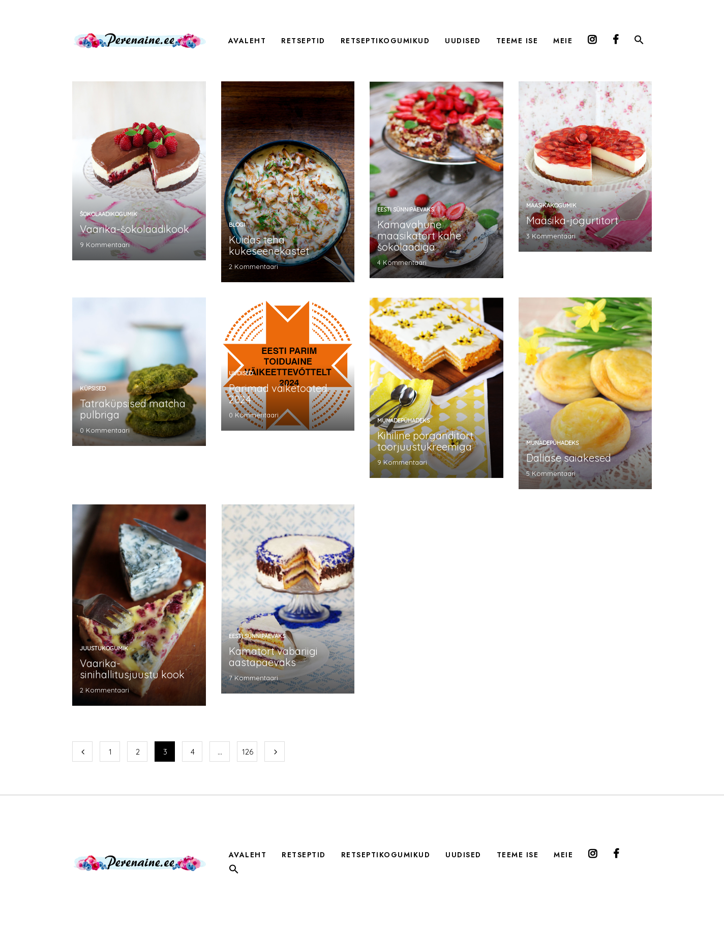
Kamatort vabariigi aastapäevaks (273, 657)
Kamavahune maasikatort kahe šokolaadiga (419, 235)
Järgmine (274, 751)
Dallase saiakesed (568, 458)
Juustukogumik (104, 648)
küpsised (93, 388)
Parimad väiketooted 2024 (278, 394)
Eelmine (82, 751)
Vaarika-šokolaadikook (134, 229)
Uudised (241, 373)
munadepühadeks (403, 420)
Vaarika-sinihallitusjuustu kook (132, 669)
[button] (639, 42)
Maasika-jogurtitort (572, 220)
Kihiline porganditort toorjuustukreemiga (425, 441)
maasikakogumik (551, 205)
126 (247, 752)
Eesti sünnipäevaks (405, 209)
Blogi (237, 224)
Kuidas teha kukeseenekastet (269, 245)
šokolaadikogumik (108, 214)
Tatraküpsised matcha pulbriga (133, 409)
